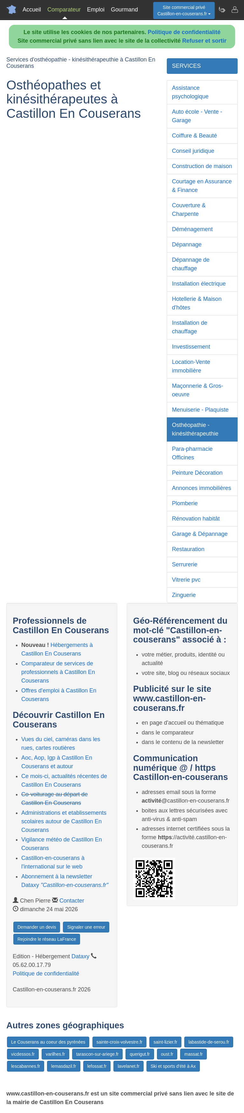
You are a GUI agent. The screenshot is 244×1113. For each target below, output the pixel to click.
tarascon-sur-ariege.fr (97, 1054)
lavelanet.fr (128, 1066)
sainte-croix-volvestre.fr (120, 1042)
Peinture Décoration (197, 473)
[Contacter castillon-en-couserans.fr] (234, 9)
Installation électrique (199, 283)
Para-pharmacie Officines (192, 453)
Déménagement (192, 229)
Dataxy (80, 956)
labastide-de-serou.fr (208, 1042)
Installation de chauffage (189, 327)
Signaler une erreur (86, 927)
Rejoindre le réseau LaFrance (46, 939)
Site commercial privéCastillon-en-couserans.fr (184, 10)
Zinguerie (184, 595)
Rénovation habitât (196, 518)
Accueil (32, 9)
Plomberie (185, 503)
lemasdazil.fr (63, 1066)
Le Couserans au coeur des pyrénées (48, 1042)
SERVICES (186, 66)
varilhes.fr (55, 1054)
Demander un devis (36, 927)
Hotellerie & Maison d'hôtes (196, 303)
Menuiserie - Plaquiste (200, 410)
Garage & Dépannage (199, 534)
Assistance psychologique (190, 92)
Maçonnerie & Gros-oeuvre (197, 390)
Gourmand (124, 9)
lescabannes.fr (25, 1066)
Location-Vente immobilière (191, 366)
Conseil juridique (193, 151)
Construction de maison (202, 166)
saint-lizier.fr (165, 1042)
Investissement (191, 347)
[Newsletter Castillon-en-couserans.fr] (221, 9)
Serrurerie (184, 564)
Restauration (188, 549)
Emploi (96, 9)
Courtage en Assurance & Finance (202, 185)
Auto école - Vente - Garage (197, 116)
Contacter (71, 900)
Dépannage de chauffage (190, 264)
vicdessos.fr (23, 1054)
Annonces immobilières (201, 488)
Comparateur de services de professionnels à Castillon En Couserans (58, 672)
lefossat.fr (97, 1066)
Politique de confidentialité (184, 32)
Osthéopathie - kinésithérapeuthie (195, 429)
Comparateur (64, 9)
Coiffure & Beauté (194, 135)
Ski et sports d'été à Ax (173, 1066)
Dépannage (186, 244)
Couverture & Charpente (189, 209)
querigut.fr (140, 1054)
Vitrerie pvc (186, 580)
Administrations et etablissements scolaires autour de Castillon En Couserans (63, 821)
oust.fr (167, 1054)
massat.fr (193, 1054)
